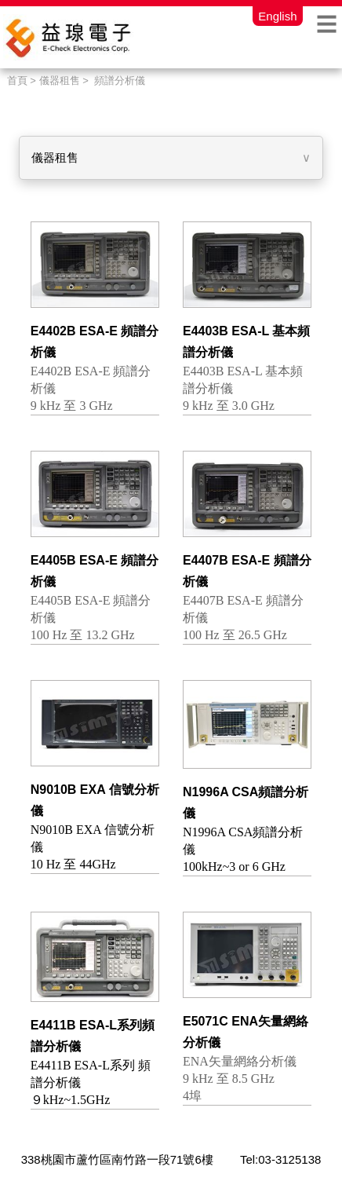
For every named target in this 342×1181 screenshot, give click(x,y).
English (277, 15)
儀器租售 (54, 157)
